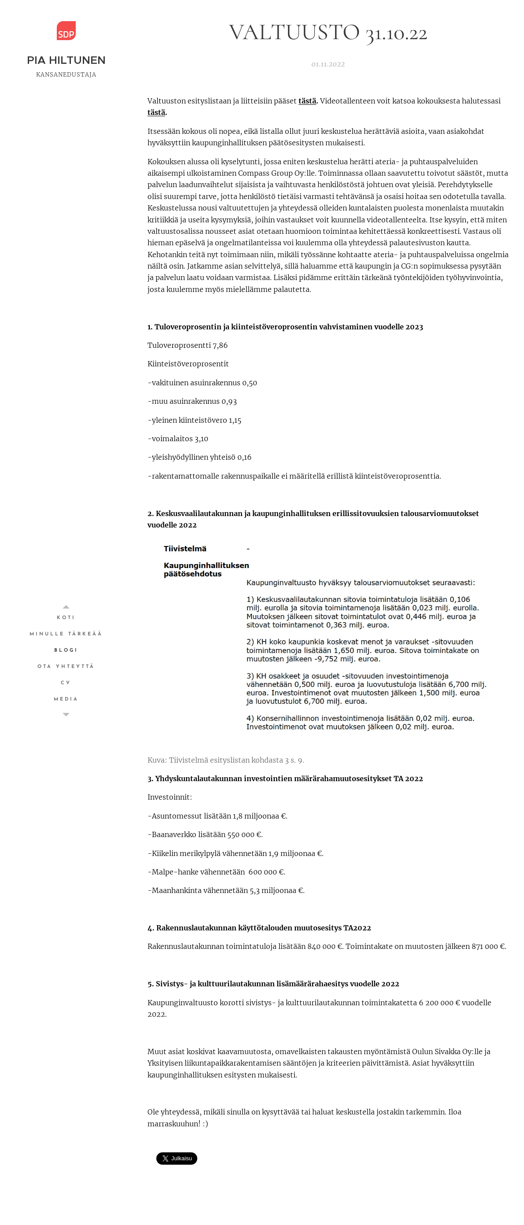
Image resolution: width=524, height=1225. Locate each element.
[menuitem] (66, 618)
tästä (307, 100)
